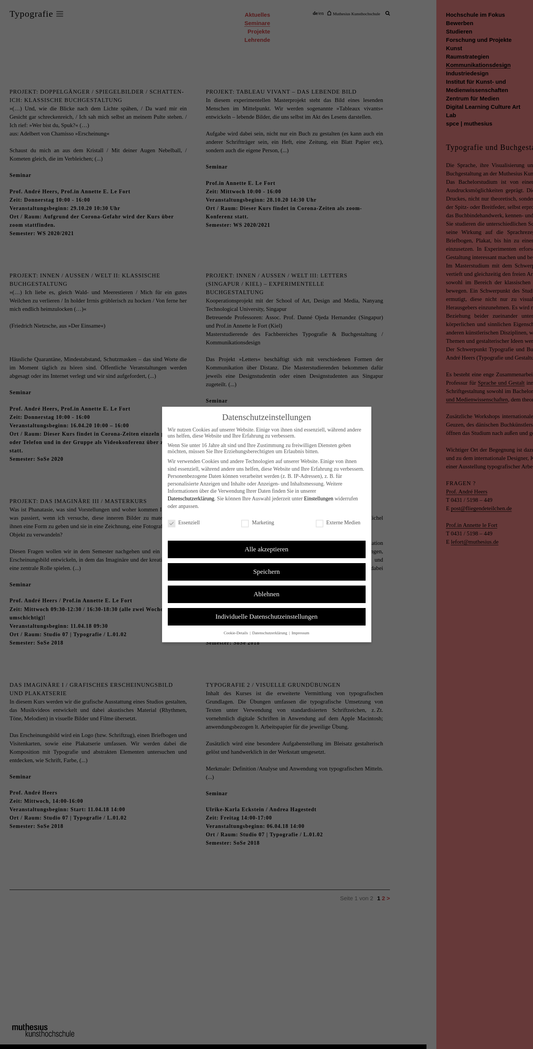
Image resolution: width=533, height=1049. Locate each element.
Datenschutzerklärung (191, 498)
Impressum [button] (300, 633)
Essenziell (184, 523)
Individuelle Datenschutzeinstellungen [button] (266, 616)
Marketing (257, 523)
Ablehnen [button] (266, 594)
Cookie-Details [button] (236, 633)
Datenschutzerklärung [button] (270, 633)
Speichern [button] (266, 571)
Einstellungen (318, 498)
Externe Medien (338, 523)
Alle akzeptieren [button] (266, 549)
